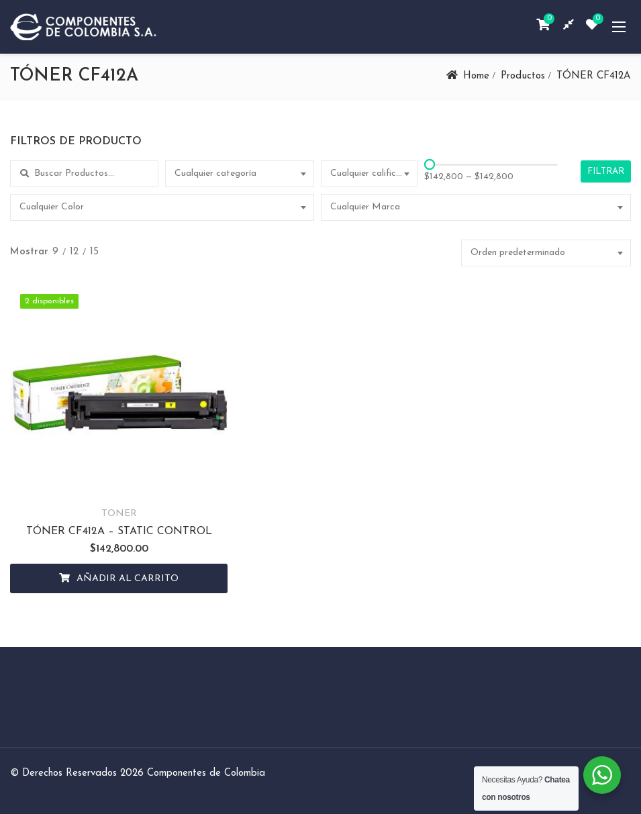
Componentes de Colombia (206, 754)
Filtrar (605, 171)
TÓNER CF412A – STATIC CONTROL (109, 512)
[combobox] (239, 173)
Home (476, 76)
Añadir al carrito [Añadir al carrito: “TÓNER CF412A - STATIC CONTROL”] (118, 559)
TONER (109, 494)
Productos (523, 76)
